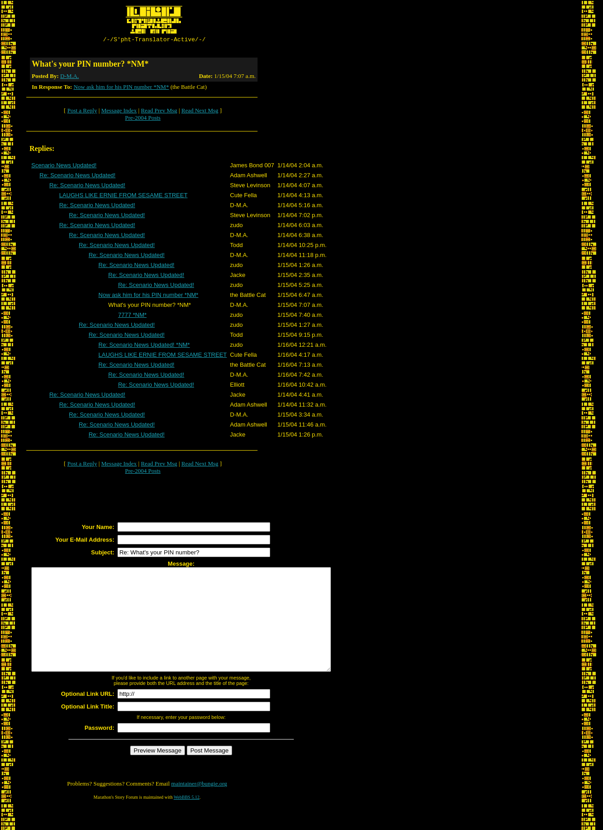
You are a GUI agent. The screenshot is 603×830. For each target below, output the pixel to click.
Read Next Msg (200, 111)
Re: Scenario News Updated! (77, 176)
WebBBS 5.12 (186, 818)
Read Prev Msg (159, 111)
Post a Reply (82, 111)
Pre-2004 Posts (142, 119)
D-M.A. (69, 77)
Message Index (118, 111)
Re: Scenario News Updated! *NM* (144, 346)
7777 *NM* (132, 316)
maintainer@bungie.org (199, 805)
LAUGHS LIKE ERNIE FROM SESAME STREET (123, 196)
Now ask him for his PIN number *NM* (121, 88)
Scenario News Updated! (64, 166)
